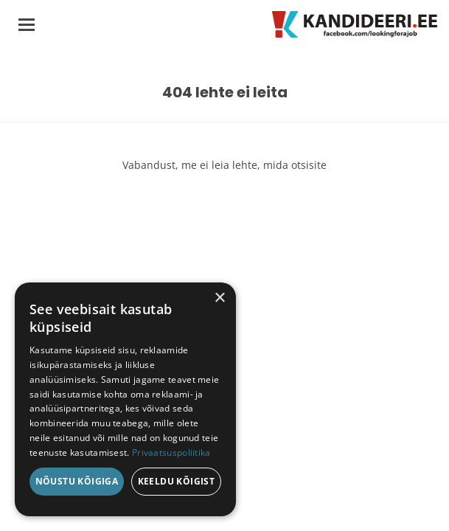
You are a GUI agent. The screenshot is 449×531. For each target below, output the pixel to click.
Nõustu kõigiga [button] (77, 481)
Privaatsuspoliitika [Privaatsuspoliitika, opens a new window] (171, 452)
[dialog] (125, 399)
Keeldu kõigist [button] (176, 481)
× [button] (219, 298)
